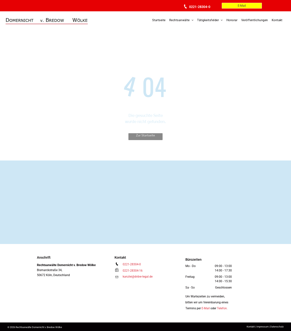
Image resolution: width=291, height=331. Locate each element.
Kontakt (251, 326)
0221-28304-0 (132, 264)
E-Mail (206, 308)
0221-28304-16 (133, 270)
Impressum (262, 326)
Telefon (222, 308)
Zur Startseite (145, 135)
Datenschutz (277, 326)
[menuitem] (158, 20)
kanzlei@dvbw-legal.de (138, 276)
